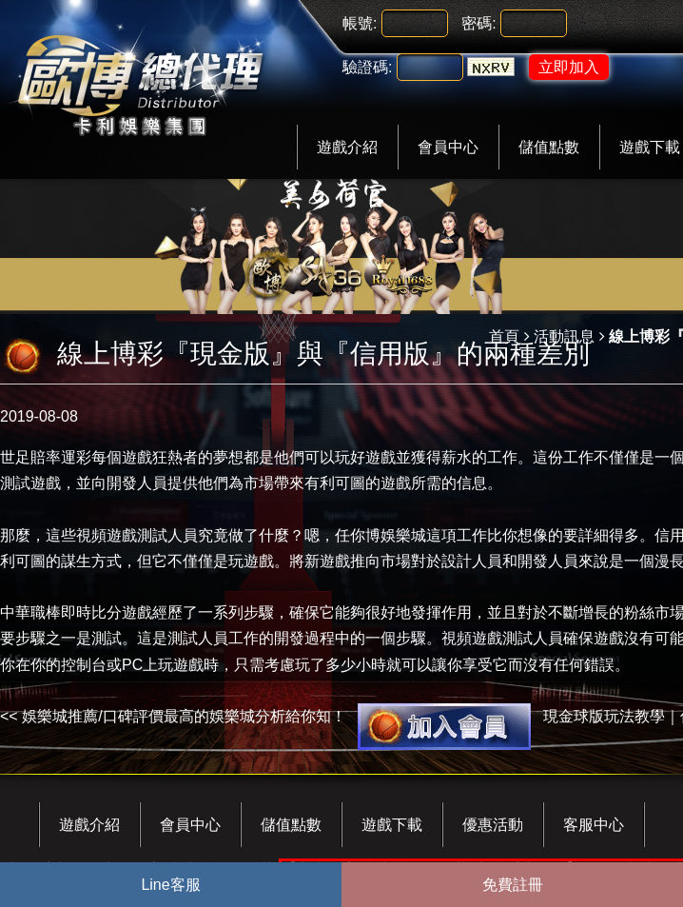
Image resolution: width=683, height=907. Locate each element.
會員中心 (448, 147)
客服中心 (593, 825)
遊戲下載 (391, 825)
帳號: (359, 23)
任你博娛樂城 (380, 535)
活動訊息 (564, 336)
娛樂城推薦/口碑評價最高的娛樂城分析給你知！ (183, 716)
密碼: (478, 23)
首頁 (504, 336)
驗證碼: (367, 67)
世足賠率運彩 (45, 457)
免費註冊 (512, 885)
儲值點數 (548, 147)
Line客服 (170, 885)
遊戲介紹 (347, 147)
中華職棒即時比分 (61, 612)
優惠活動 (492, 825)
